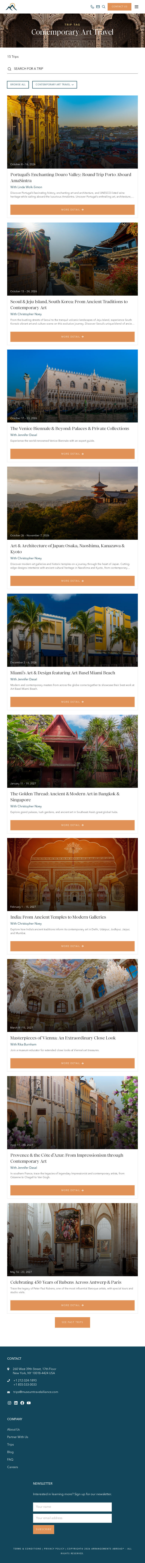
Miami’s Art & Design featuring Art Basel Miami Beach (62, 673)
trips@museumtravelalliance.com (36, 1391)
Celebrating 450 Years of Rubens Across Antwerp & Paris (65, 1282)
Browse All (17, 85)
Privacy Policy (54, 1549)
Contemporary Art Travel (55, 85)
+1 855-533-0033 (25, 1384)
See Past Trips (72, 1322)
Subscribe (44, 1529)
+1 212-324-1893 (25, 1380)
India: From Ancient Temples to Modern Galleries (58, 917)
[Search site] (103, 6)
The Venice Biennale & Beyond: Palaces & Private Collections (69, 428)
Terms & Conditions (27, 1549)
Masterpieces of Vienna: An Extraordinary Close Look (63, 1038)
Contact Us (119, 7)
